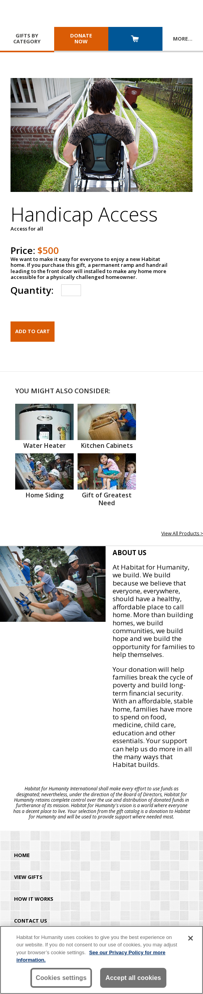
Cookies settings (61, 977)
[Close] (190, 938)
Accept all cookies (133, 977)
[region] (101, 960)
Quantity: (32, 290)
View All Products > (182, 533)
